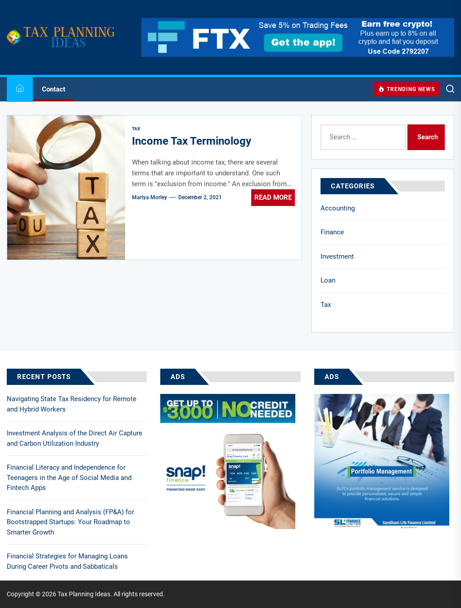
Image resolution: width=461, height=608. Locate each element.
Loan (328, 280)
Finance (332, 232)
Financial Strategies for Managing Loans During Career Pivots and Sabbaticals (67, 561)
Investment (337, 256)
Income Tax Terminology (191, 141)
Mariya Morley (149, 197)
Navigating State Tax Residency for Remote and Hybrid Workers (71, 404)
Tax (326, 305)
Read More (273, 197)
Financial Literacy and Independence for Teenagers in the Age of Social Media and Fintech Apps (69, 477)
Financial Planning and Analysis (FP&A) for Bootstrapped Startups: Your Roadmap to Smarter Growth (70, 522)
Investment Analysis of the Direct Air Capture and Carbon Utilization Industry (74, 438)
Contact (53, 89)
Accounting (338, 208)
